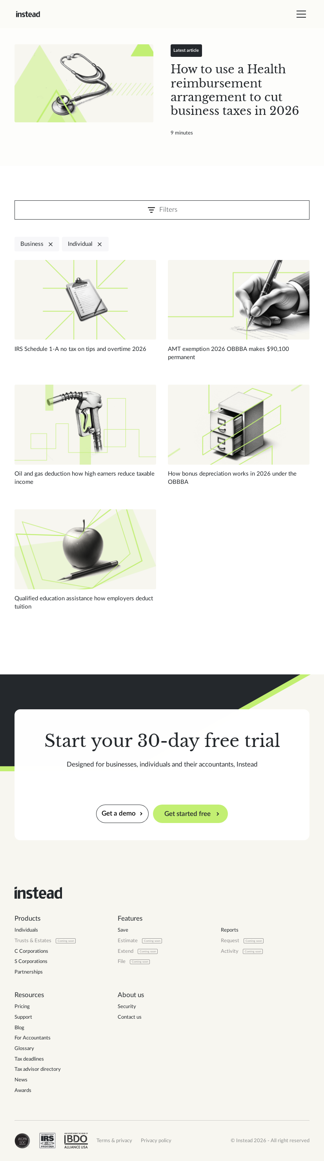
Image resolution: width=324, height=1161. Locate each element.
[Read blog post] (84, 83)
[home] (28, 14)
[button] (300, 14)
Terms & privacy (114, 1140)
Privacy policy (156, 1140)
